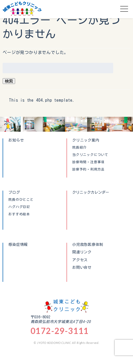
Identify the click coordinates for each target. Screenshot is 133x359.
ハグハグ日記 (19, 207)
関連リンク (82, 252)
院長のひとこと (21, 199)
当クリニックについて (90, 154)
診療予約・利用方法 (88, 169)
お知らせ (16, 140)
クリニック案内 (85, 140)
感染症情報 (18, 244)
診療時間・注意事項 (88, 162)
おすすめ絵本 (19, 214)
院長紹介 (79, 147)
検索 (9, 81)
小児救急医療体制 (87, 244)
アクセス (80, 260)
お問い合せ (82, 267)
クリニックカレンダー (90, 192)
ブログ (14, 192)
